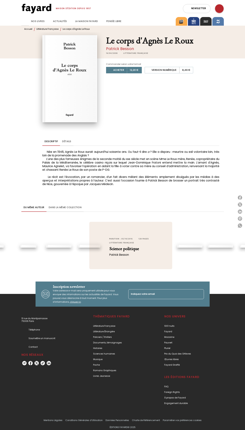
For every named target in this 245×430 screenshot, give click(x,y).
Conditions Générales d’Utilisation (84, 420)
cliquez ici (75, 301)
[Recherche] (219, 8)
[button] (197, 8)
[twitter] (37, 363)
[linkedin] (49, 363)
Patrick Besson (120, 48)
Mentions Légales (53, 420)
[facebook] (30, 363)
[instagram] (24, 363)
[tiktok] (43, 363)
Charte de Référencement (146, 420)
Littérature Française (47, 28)
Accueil (28, 28)
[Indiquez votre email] (161, 294)
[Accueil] (36, 8)
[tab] (25, 21)
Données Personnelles (117, 420)
